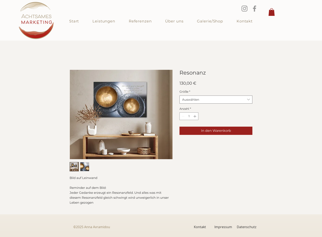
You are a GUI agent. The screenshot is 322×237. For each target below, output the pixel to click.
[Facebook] (255, 9)
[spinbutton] (189, 116)
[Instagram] (244, 9)
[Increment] (195, 116)
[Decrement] (182, 116)
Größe (184, 91)
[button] (271, 12)
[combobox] (215, 100)
